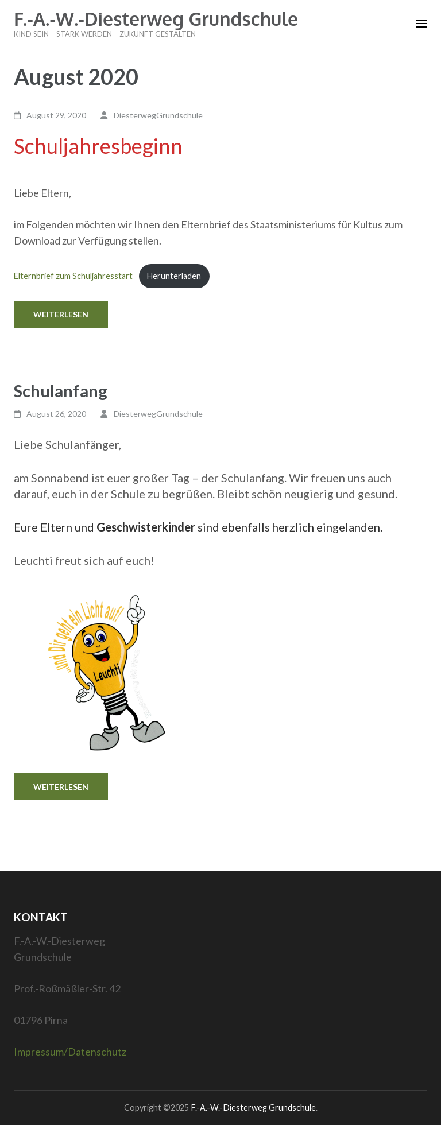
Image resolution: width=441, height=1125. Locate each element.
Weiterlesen (60, 314)
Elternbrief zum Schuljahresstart (73, 276)
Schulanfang (60, 391)
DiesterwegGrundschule (158, 115)
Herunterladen (174, 276)
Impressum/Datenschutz (70, 1051)
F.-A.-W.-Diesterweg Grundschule (156, 18)
